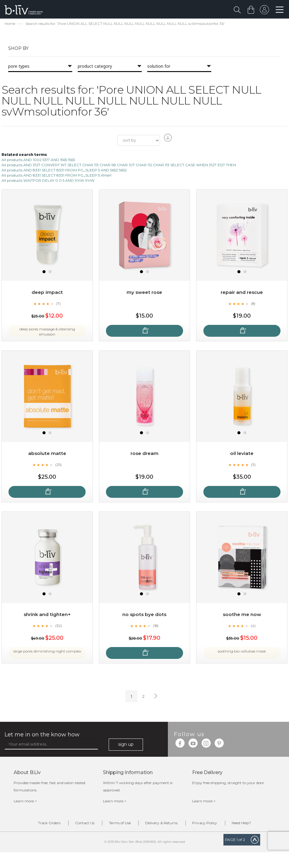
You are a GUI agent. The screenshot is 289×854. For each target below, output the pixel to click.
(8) (253, 304)
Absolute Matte (47, 454)
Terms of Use (117, 824)
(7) (58, 304)
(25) (59, 465)
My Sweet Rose (144, 293)
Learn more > (25, 801)
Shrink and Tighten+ (47, 615)
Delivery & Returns (164, 824)
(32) (59, 626)
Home (10, 24)
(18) (155, 626)
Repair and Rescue (241, 293)
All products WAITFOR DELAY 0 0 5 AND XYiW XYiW (48, 181)
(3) (253, 465)
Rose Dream (144, 454)
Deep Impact (47, 293)
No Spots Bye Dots (144, 615)
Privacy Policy (211, 824)
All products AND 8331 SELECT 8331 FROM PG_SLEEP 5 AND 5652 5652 (64, 171)
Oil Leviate (242, 454)
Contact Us (77, 824)
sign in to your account (264, 11)
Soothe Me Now (242, 615)
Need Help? (253, 824)
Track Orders (37, 824)
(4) (253, 626)
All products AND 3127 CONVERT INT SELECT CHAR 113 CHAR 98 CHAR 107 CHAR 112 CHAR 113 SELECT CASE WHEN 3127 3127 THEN (119, 165)
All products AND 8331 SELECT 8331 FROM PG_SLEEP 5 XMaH (56, 176)
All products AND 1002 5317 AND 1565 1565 (38, 160)
